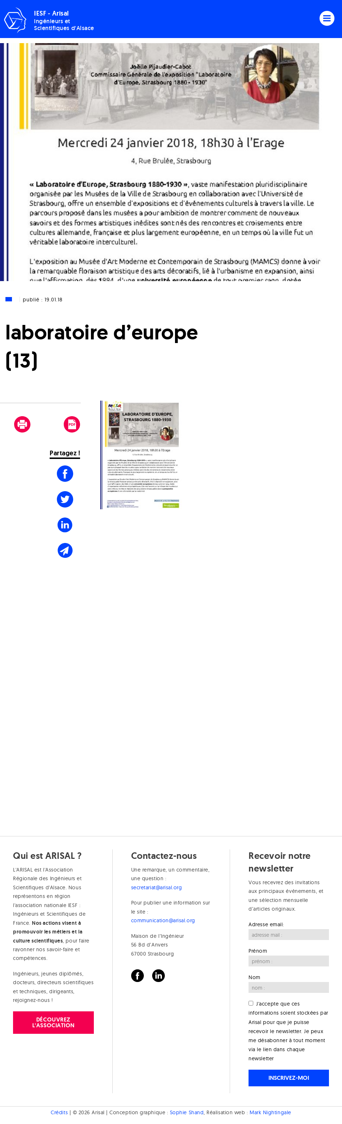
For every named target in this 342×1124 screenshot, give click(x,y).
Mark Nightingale (270, 1112)
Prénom (258, 951)
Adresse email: (266, 924)
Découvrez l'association (53, 1022)
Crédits (59, 1112)
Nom (254, 977)
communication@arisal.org (163, 920)
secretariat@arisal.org (156, 887)
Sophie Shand (187, 1112)
